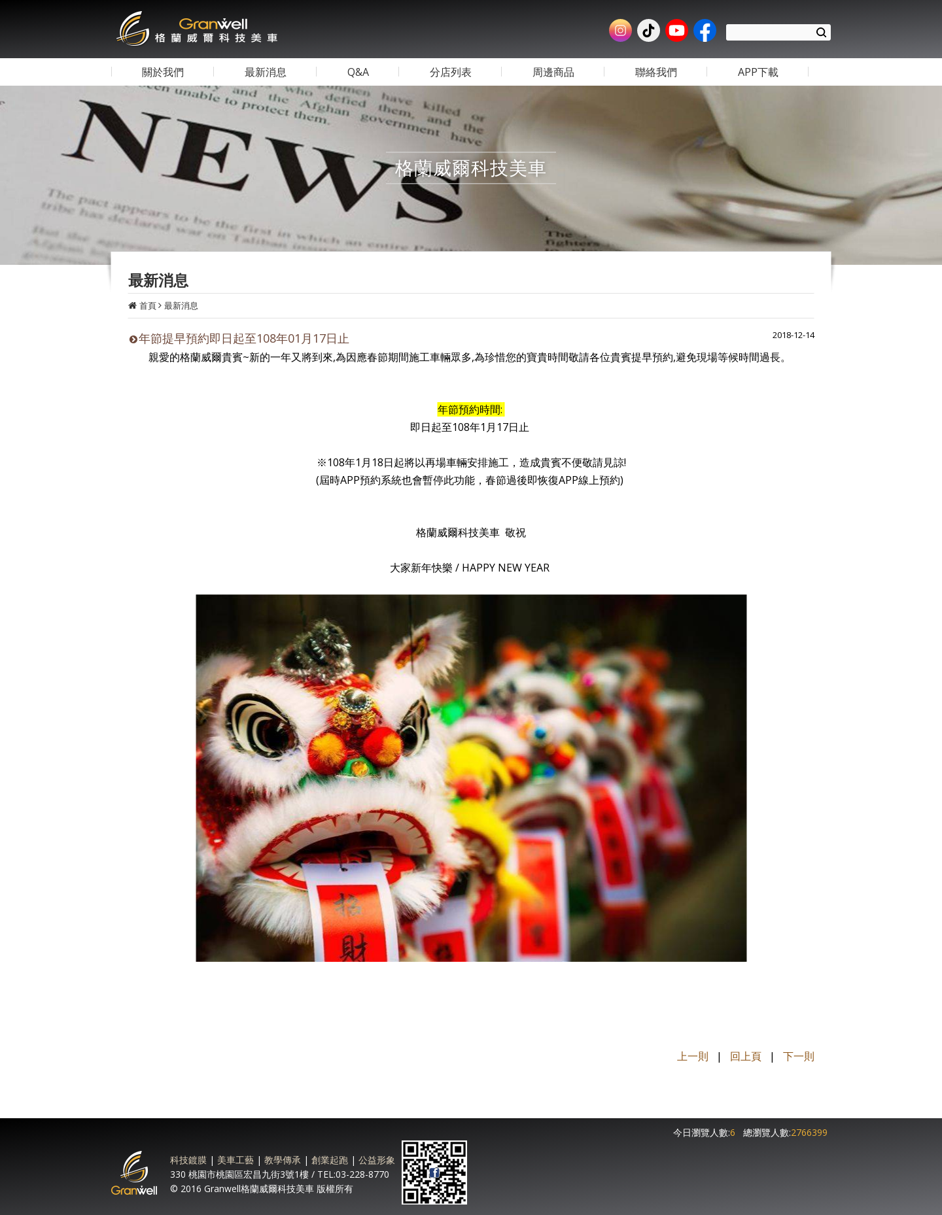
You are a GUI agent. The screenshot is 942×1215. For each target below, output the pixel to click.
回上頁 (745, 1056)
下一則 (798, 1056)
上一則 (692, 1056)
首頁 (147, 305)
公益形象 (376, 1160)
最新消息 (181, 305)
